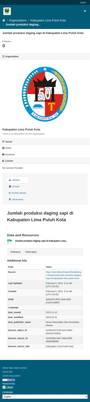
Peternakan (31, 252)
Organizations (17, 20)
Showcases (16, 199)
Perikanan (15, 252)
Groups (14, 186)
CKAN (7, 387)
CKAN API (7, 372)
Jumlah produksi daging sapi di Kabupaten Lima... (41, 241)
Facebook (8, 154)
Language (7, 392)
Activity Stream (17, 193)
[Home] (3, 20)
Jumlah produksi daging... (23, 24)
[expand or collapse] (85, 11)
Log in (83, 2)
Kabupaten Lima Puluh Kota (48, 20)
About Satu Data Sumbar (14, 368)
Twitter (6, 148)
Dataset (14, 180)
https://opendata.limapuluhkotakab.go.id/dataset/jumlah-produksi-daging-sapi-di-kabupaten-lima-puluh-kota (63, 275)
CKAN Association (11, 375)
